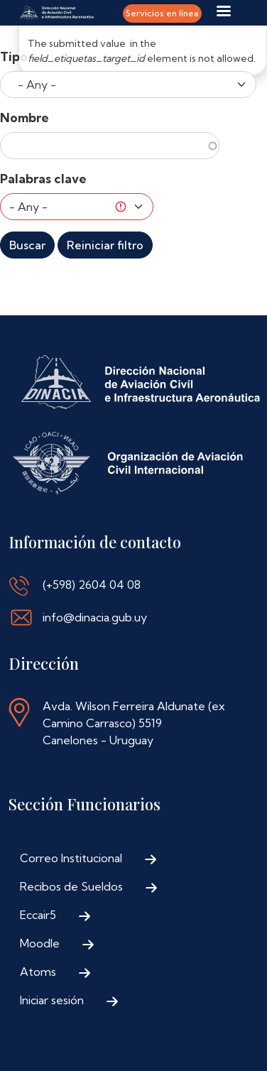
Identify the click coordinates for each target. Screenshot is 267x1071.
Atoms (38, 971)
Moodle (40, 943)
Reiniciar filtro (105, 245)
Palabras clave (43, 178)
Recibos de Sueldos (71, 886)
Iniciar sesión (52, 1000)
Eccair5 (38, 915)
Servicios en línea (162, 13)
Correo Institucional (71, 858)
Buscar (27, 245)
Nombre (24, 117)
